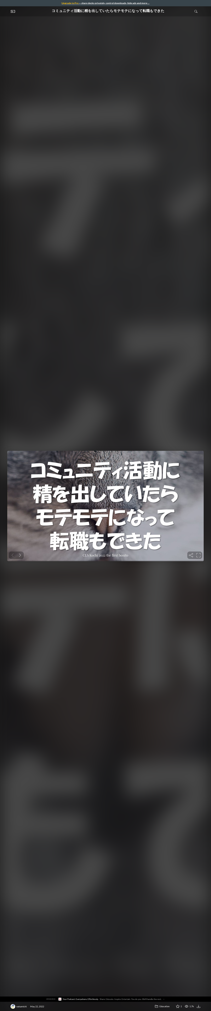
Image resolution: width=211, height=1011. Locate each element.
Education (162, 1006)
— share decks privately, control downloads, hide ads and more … (105, 3)
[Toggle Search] (196, 11)
